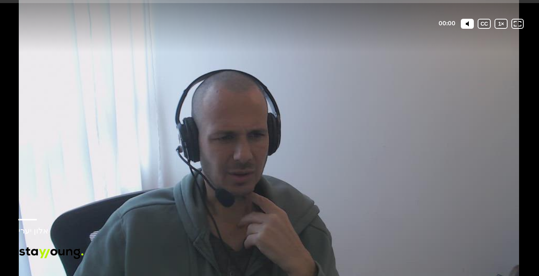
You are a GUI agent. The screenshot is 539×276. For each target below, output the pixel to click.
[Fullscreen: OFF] (517, 24)
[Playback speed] (501, 24)
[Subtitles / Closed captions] (484, 24)
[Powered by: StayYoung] (51, 253)
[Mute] (467, 24)
